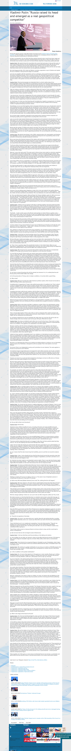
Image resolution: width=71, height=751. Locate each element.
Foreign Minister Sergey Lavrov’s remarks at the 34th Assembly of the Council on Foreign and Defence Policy (35, 718)
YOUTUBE (28, 722)
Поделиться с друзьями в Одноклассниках (22, 671)
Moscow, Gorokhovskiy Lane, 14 (15, 729)
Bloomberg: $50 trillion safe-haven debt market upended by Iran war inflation (39, 701)
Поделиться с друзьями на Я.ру (19, 668)
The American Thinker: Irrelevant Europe (30, 693)
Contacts (12, 725)
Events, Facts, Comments (28, 10)
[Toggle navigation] (11, 7)
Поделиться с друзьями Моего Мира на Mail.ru (23, 670)
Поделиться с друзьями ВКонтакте (20, 669)
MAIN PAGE (14, 10)
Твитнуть (13, 665)
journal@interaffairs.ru (15, 733)
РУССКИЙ (58, 0)
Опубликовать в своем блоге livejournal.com (22, 667)
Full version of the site (29, 743)
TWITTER (21, 722)
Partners (26, 725)
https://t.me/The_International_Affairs (37, 660)
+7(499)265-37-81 (16, 736)
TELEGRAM (14, 722)
